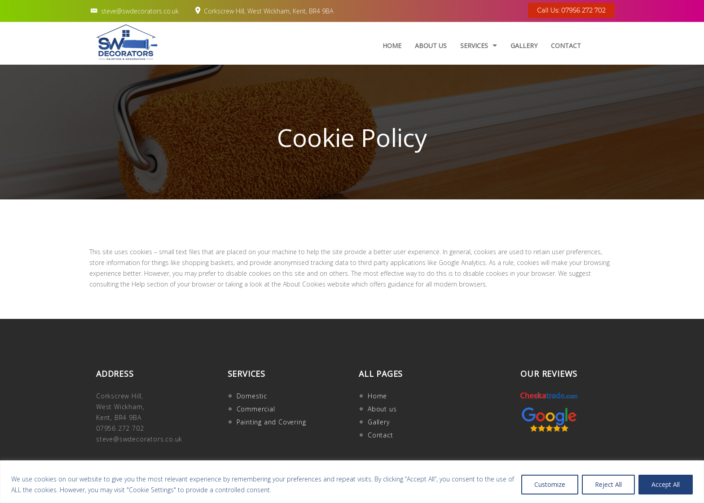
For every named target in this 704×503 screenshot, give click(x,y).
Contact (566, 45)
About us (431, 45)
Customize (549, 484)
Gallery (523, 45)
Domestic (252, 396)
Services (474, 45)
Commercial (256, 409)
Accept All (665, 484)
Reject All (608, 484)
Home (392, 45)
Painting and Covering (271, 422)
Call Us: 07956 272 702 (571, 10)
